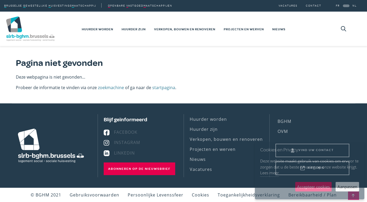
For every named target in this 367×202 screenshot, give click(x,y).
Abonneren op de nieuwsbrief (139, 169)
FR (338, 5)
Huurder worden (97, 29)
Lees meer (269, 172)
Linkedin (124, 153)
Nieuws (278, 29)
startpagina (163, 87)
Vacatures (288, 5)
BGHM (284, 121)
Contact (313, 5)
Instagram (127, 142)
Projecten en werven (244, 29)
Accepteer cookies (313, 186)
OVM (283, 131)
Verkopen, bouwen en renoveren (184, 29)
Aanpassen (347, 186)
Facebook (125, 132)
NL (354, 5)
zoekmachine (111, 87)
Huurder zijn (134, 29)
